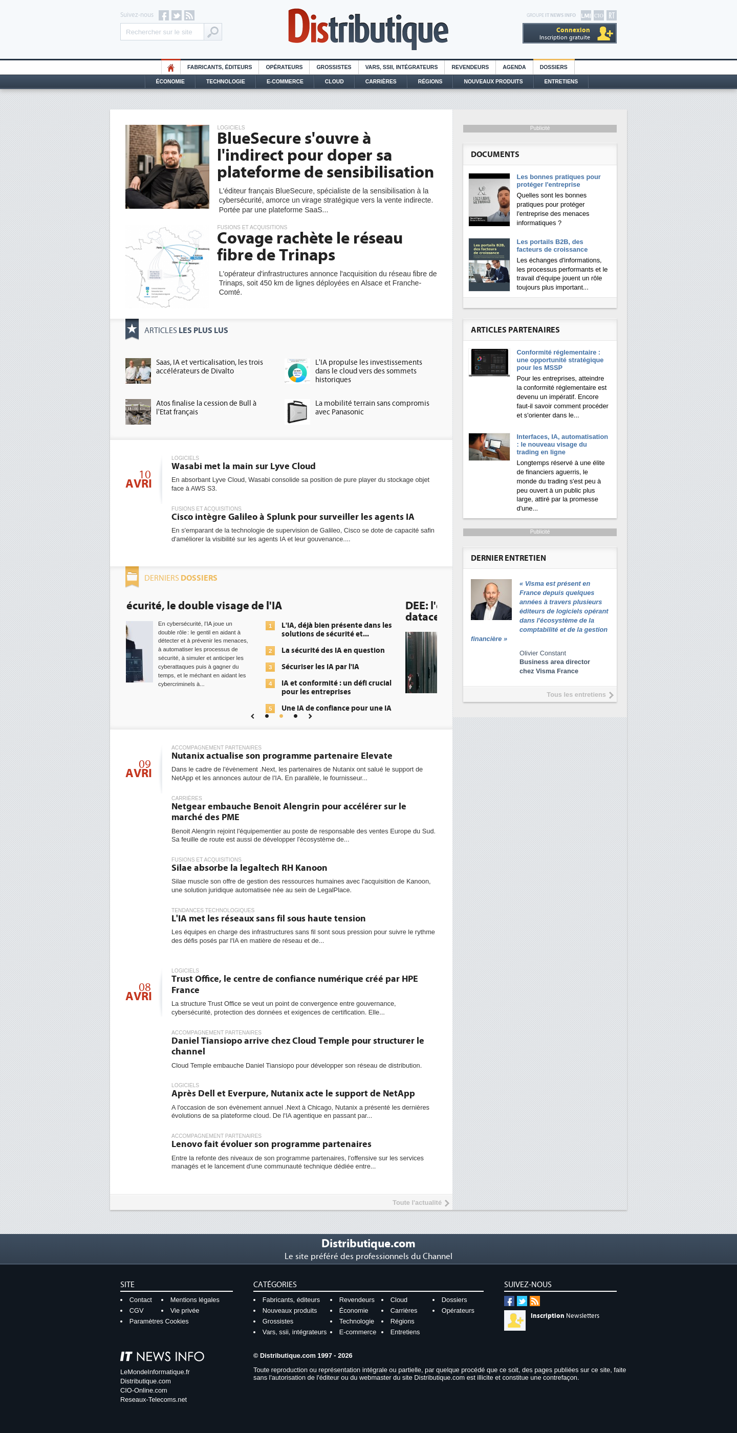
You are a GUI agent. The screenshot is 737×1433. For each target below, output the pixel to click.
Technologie (225, 81)
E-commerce (285, 81)
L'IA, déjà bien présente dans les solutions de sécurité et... (371, 629)
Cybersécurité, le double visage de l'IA (221, 605)
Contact (140, 1300)
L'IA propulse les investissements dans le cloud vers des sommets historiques (368, 371)
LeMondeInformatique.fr (155, 1372)
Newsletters (565, 1315)
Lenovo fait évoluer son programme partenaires (271, 1144)
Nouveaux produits (290, 1310)
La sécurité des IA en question (367, 650)
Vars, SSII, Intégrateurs (401, 67)
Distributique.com (145, 1381)
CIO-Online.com (143, 1390)
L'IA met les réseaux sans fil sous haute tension (268, 918)
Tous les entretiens (576, 694)
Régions (430, 81)
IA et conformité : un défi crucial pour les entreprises (371, 687)
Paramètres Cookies (159, 1321)
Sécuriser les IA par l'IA (355, 667)
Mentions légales (195, 1300)
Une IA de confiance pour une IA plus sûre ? (371, 712)
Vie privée (185, 1310)
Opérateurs (284, 67)
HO (171, 67)
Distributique (368, 29)
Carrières (381, 81)
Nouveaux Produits (493, 81)
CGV (136, 1310)
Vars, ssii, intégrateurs (295, 1332)
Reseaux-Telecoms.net (153, 1399)
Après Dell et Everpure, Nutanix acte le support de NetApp (293, 1093)
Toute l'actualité (417, 1202)
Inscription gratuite (564, 33)
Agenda (514, 67)
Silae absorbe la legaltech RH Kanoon (249, 868)
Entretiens (561, 81)
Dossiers (554, 67)
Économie (170, 81)
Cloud (334, 81)
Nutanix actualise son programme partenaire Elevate (282, 756)
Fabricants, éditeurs (219, 67)
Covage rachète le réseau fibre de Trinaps (310, 247)
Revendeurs (470, 67)
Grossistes (333, 67)
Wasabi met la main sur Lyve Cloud (243, 466)
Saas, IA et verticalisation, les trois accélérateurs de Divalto (209, 367)
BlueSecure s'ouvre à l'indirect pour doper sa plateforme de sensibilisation (325, 155)
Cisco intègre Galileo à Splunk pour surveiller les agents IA (293, 517)
